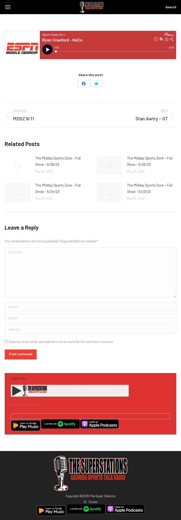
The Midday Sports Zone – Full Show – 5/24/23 (58, 188)
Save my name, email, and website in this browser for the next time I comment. (61, 342)
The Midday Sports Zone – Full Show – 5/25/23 (149, 161)
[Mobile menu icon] (8, 7)
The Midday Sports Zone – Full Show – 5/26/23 (58, 161)
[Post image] (18, 165)
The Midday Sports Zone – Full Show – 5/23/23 (149, 188)
